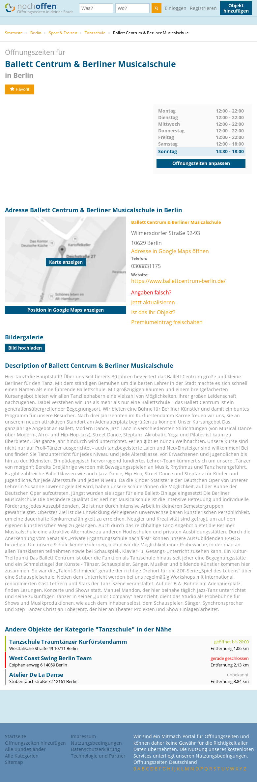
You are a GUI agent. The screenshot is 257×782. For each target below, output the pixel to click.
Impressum (83, 736)
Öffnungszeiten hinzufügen (35, 743)
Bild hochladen (25, 348)
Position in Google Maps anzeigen (65, 310)
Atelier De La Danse (36, 674)
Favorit (19, 89)
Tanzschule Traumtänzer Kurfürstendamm (68, 641)
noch (42, 7)
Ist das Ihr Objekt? (153, 312)
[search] (156, 8)
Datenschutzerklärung (95, 749)
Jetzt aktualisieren (153, 302)
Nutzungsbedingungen (96, 743)
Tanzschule (95, 33)
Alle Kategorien (22, 756)
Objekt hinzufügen (236, 8)
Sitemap (14, 762)
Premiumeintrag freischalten (167, 322)
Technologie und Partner (98, 756)
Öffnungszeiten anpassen (201, 163)
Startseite (14, 33)
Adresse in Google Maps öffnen (170, 251)
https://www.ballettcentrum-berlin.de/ (178, 281)
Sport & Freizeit (63, 33)
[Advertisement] (79, 150)
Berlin (35, 33)
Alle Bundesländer (25, 749)
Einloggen (175, 8)
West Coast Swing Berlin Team (50, 658)
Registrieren (203, 8)
